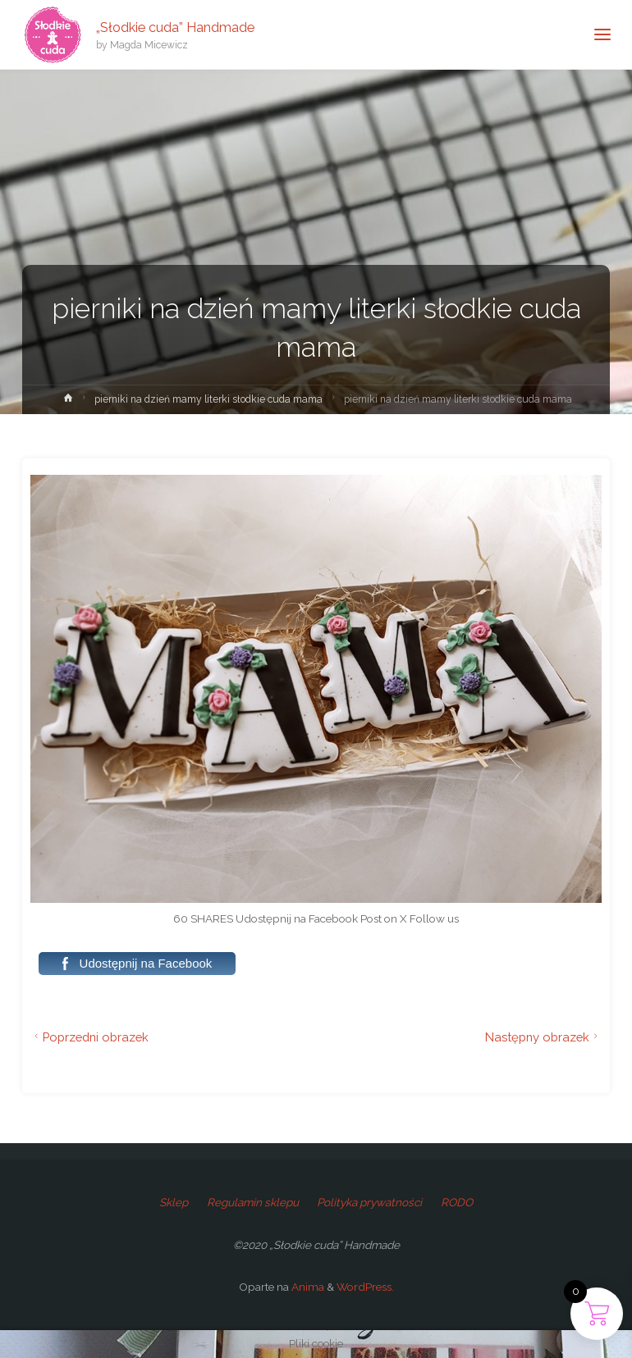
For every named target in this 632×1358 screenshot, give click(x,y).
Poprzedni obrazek (89, 1037)
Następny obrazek (543, 1037)
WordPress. (365, 1286)
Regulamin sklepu (253, 1202)
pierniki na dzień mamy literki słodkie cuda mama (208, 399)
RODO (457, 1202)
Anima (306, 1286)
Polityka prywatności (369, 1202)
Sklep (173, 1202)
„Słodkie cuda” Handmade (175, 26)
